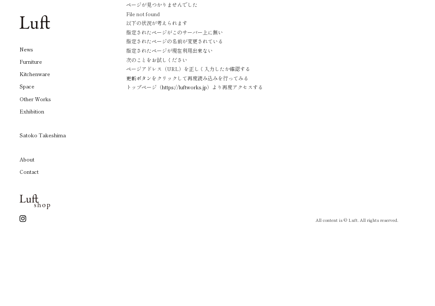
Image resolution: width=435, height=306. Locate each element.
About (27, 159)
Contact (29, 171)
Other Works (35, 98)
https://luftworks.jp (184, 87)
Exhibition (32, 111)
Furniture (31, 61)
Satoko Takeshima (43, 135)
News (26, 49)
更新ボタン (139, 78)
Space (27, 86)
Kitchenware (35, 73)
